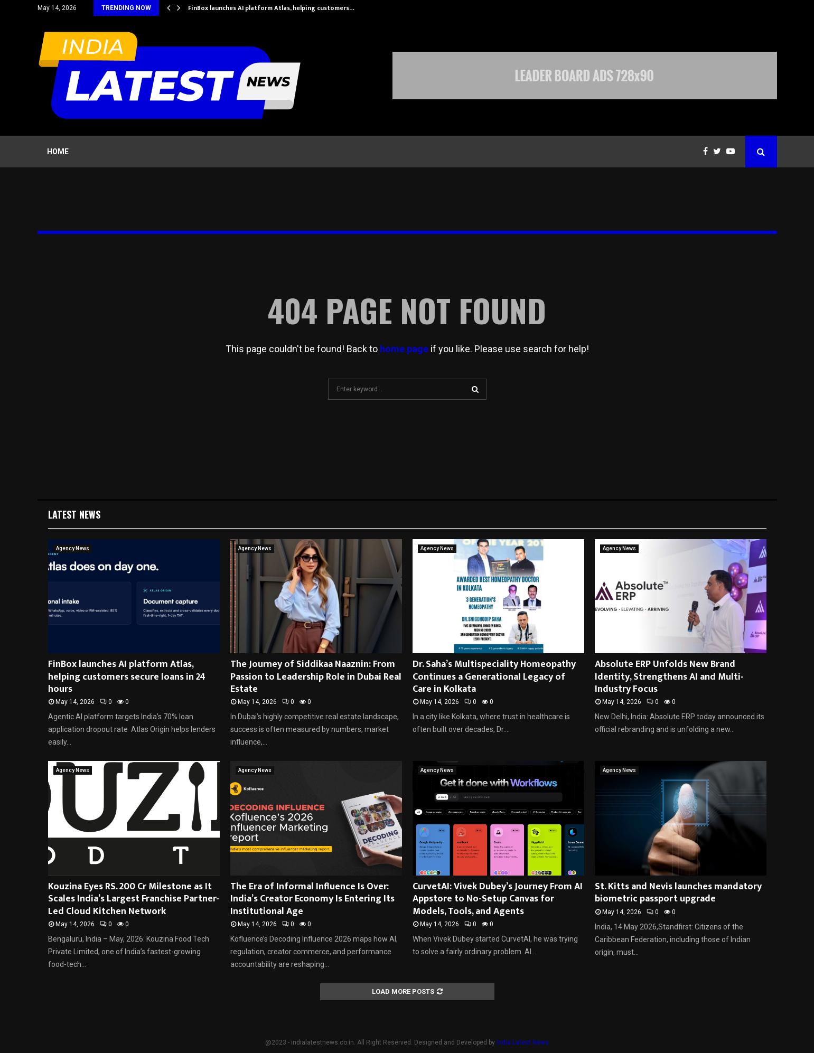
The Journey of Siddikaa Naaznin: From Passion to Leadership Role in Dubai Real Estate (315, 676)
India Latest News (523, 1042)
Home (58, 151)
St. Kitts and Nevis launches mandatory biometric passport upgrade (678, 893)
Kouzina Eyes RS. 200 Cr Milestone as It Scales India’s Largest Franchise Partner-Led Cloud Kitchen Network (133, 899)
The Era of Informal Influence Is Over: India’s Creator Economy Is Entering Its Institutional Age (312, 899)
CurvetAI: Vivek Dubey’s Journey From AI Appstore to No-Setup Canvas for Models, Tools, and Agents (498, 899)
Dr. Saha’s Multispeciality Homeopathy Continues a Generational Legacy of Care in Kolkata (494, 676)
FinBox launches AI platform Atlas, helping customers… (271, 8)
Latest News (74, 514)
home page (404, 348)
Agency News (72, 548)
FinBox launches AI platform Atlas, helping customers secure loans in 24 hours (126, 676)
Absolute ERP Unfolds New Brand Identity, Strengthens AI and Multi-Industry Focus (669, 676)
